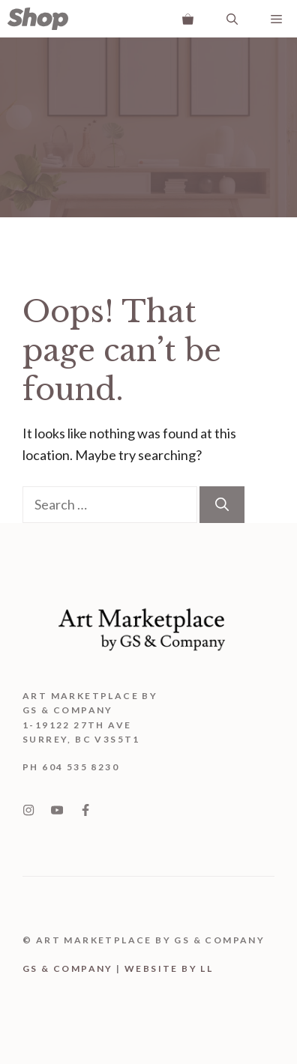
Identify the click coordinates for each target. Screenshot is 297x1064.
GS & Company (67, 968)
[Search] (222, 504)
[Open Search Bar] (232, 18)
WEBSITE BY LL (168, 968)
